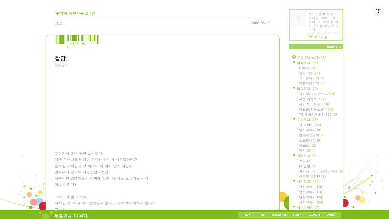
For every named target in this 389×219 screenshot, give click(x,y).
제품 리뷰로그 (312, 99)
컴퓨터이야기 (312, 83)
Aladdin (307, 145)
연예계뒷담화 (312, 135)
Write (331, 215)
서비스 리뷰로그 (314, 104)
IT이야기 (309, 68)
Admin (314, 215)
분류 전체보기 (312, 57)
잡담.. (60, 23)
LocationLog (279, 215)
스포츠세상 (310, 140)
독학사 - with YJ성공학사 (321, 171)
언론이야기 (311, 192)
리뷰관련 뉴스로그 (316, 109)
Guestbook (298, 215)
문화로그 (307, 119)
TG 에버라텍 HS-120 (318, 114)
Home (248, 215)
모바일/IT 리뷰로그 (317, 93)
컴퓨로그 (307, 62)
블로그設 (309, 73)
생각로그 (61, 65)
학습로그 (306, 155)
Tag (262, 215)
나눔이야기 (308, 207)
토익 (305, 161)
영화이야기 (310, 130)
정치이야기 (311, 186)
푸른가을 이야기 (71, 216)
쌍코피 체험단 (312, 176)
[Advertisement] (100, 105)
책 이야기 (310, 124)
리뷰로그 (307, 88)
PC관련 (307, 166)
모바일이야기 (312, 78)
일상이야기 (311, 197)
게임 (305, 150)
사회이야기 (311, 202)
